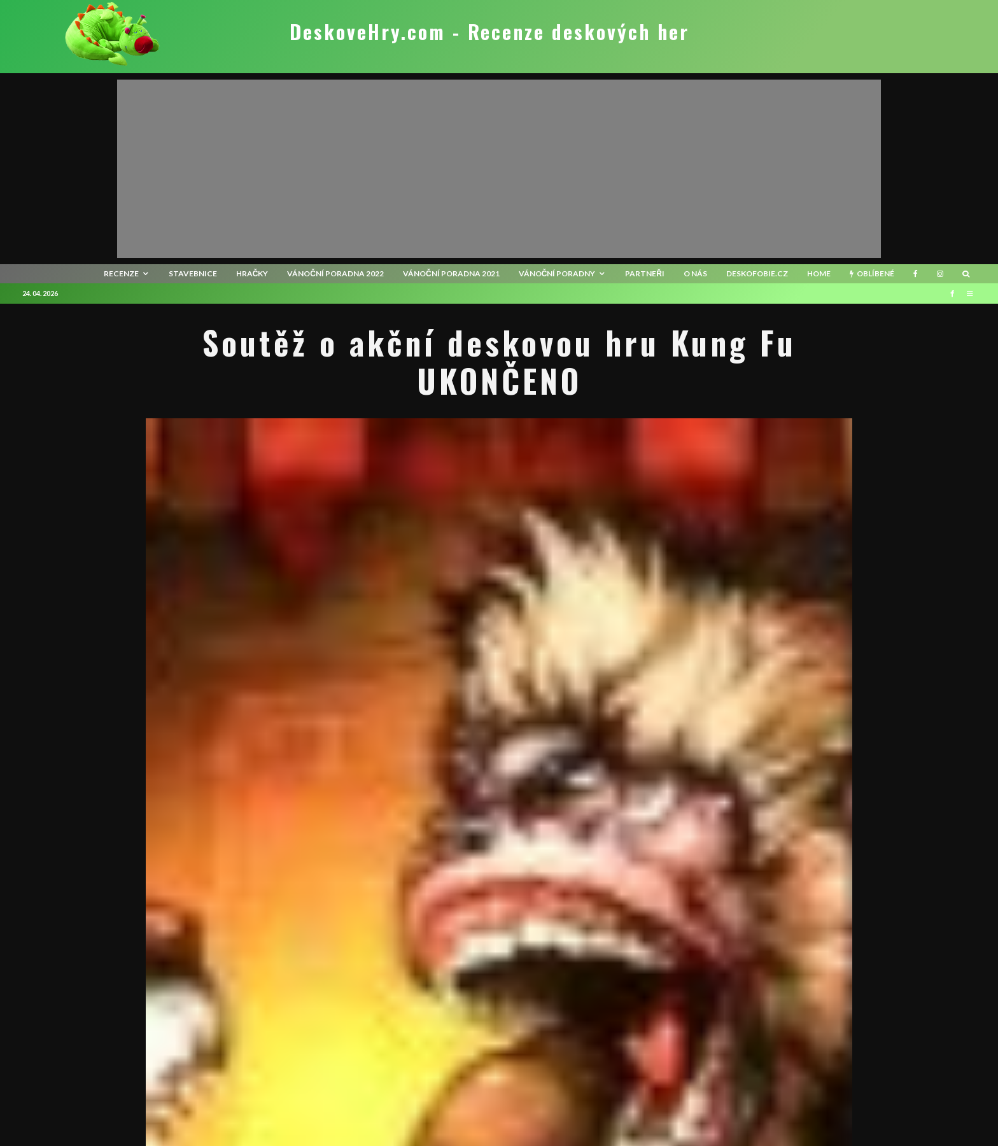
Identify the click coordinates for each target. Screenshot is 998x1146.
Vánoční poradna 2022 (335, 273)
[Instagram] (940, 273)
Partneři (644, 273)
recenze (121, 273)
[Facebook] (915, 273)
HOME (819, 273)
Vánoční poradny (557, 273)
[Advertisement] (499, 169)
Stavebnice (193, 273)
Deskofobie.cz (757, 273)
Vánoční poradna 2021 (451, 273)
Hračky (252, 273)
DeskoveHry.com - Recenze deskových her (489, 31)
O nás (695, 273)
